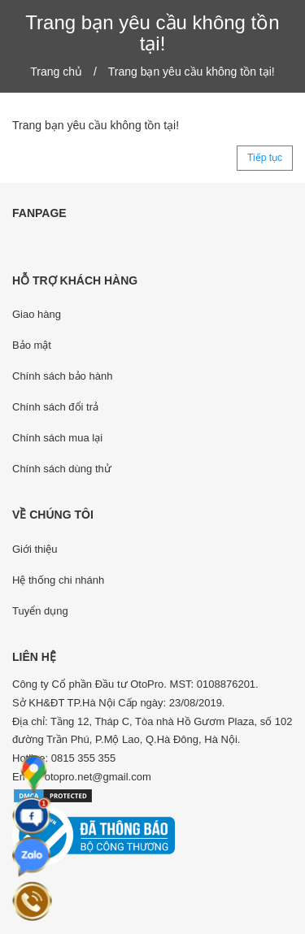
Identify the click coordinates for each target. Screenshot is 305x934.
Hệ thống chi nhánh (58, 580)
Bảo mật (31, 345)
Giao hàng (36, 314)
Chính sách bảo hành (62, 376)
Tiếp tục (264, 157)
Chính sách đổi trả (55, 407)
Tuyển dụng (40, 611)
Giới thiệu (34, 549)
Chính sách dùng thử (61, 469)
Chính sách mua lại (57, 438)
